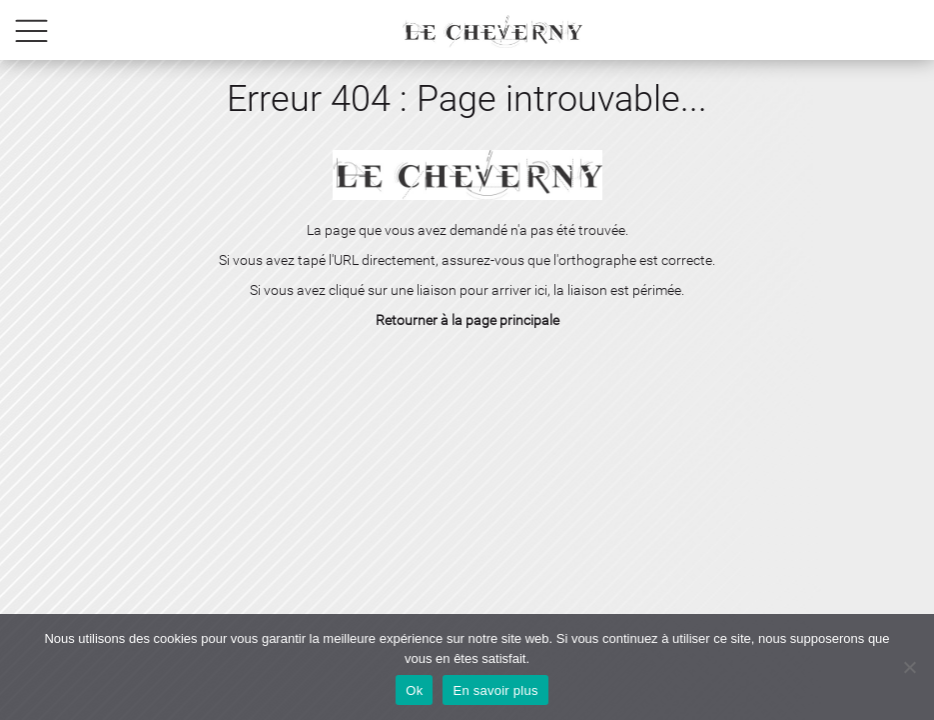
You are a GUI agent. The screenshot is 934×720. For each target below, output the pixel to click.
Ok (414, 690)
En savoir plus (495, 690)
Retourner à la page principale (467, 320)
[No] (909, 667)
